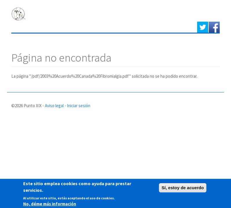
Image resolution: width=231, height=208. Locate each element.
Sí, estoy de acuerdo (183, 188)
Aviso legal (54, 105)
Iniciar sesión (78, 105)
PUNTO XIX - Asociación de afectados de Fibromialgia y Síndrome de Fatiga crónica (104, 13)
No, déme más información (49, 204)
